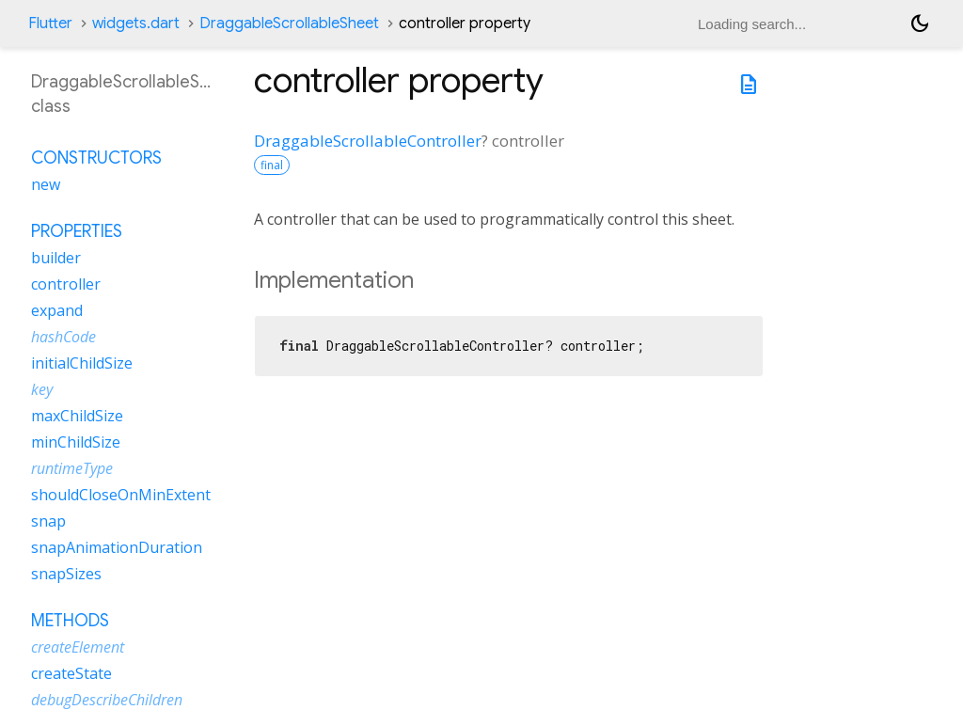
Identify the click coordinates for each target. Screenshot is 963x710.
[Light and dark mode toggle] (920, 23)
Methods (70, 620)
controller (66, 284)
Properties (76, 231)
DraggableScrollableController (368, 140)
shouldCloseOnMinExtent (121, 494)
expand (57, 310)
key (42, 389)
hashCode (63, 336)
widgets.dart (136, 23)
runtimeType (72, 468)
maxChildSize (77, 415)
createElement (77, 647)
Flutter (50, 23)
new (45, 184)
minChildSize (75, 442)
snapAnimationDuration (116, 547)
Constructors (96, 158)
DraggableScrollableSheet (289, 23)
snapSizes (66, 573)
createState (71, 673)
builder (56, 257)
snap (48, 521)
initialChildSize (82, 363)
